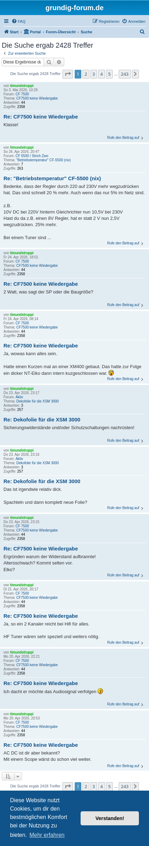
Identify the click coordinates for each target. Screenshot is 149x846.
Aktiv (19, 397)
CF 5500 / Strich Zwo (31, 156)
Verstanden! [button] (110, 818)
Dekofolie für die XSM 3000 (37, 401)
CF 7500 (22, 94)
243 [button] (124, 74)
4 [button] (101, 74)
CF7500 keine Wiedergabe (37, 98)
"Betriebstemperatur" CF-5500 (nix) (43, 160)
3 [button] (93, 74)
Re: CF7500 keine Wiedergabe (40, 117)
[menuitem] (18, 21)
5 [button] (109, 74)
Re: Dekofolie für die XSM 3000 (41, 419)
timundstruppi (21, 86)
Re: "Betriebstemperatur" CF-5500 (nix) (52, 178)
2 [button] (85, 74)
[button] (67, 74)
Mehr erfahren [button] (47, 835)
